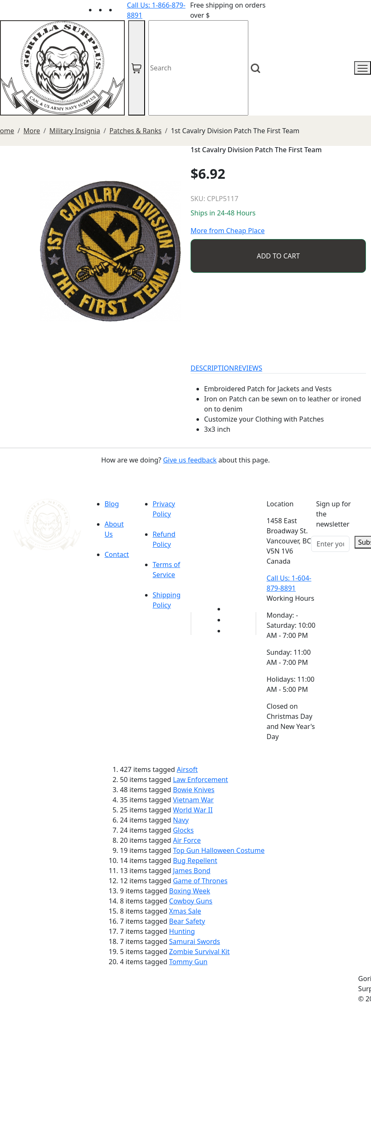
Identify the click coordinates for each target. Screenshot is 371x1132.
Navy (180, 820)
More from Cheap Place (228, 230)
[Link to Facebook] (230, 619)
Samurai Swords (194, 941)
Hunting (182, 931)
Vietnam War (193, 799)
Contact (117, 554)
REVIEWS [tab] (248, 368)
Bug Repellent (195, 860)
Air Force (187, 840)
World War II (192, 810)
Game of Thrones (200, 880)
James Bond (191, 870)
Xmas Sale (185, 911)
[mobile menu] (362, 68)
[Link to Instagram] (122, 9)
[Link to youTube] (230, 608)
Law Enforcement (200, 779)
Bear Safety (187, 921)
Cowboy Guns (190, 901)
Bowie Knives (193, 789)
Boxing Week (189, 890)
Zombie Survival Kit (199, 951)
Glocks (183, 830)
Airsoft (187, 769)
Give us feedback (190, 460)
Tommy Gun (188, 961)
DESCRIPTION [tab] (212, 368)
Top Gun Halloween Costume (218, 850)
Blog (112, 503)
